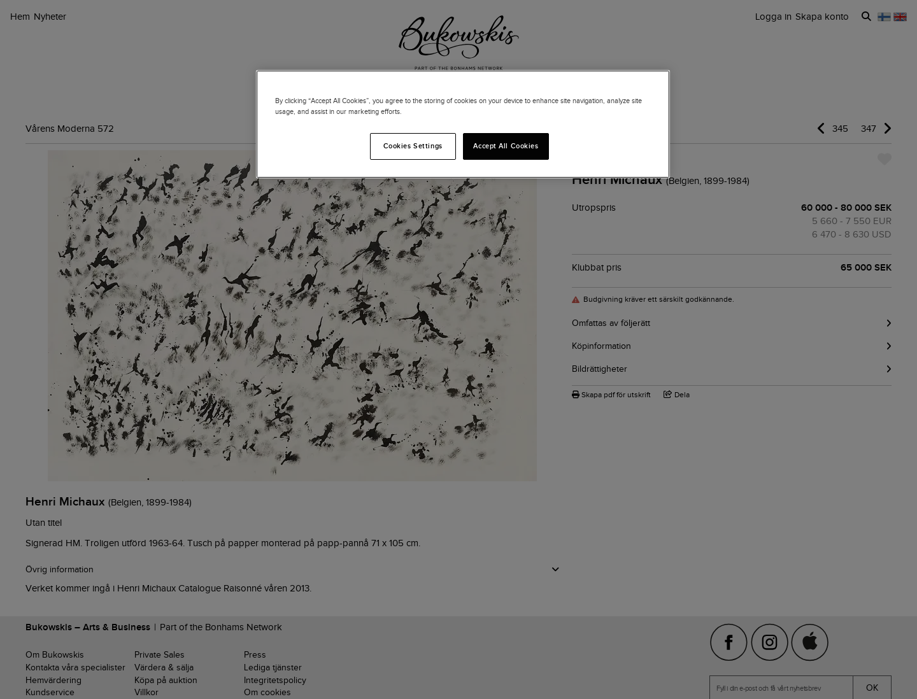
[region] (463, 124)
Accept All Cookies (505, 146)
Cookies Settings (413, 146)
